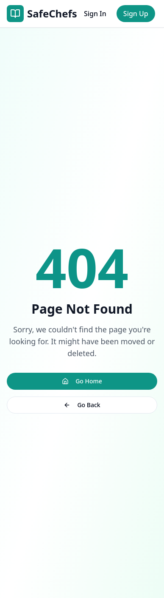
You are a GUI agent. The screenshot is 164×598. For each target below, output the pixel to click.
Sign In (95, 13)
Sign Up (135, 13)
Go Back (82, 405)
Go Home (82, 381)
